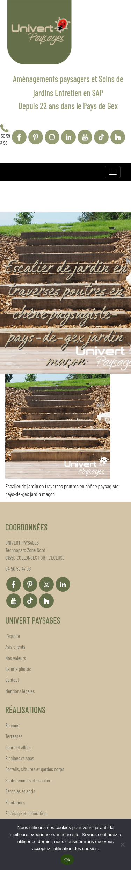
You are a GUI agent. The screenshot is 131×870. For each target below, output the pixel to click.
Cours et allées (18, 747)
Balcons (12, 725)
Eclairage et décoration (25, 813)
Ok (67, 859)
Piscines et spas (19, 758)
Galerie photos (18, 669)
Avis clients (15, 647)
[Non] (122, 844)
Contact (12, 680)
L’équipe (12, 636)
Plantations (15, 802)
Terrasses (13, 736)
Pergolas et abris (20, 791)
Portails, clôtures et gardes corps (34, 769)
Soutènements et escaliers (28, 780)
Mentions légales (20, 691)
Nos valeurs (15, 658)
